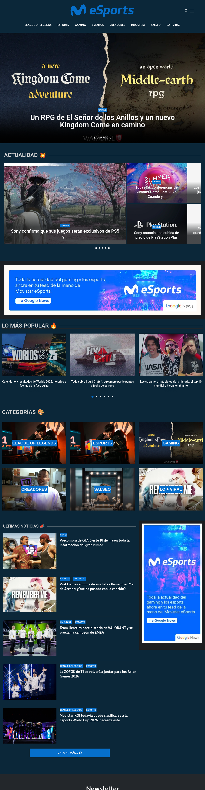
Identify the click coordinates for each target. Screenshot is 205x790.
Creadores (117, 25)
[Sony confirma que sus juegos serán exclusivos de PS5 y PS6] (65, 203)
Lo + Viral (173, 25)
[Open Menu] (192, 11)
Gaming (80, 25)
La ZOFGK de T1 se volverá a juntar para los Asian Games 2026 (98, 676)
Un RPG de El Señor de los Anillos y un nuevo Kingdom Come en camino (102, 121)
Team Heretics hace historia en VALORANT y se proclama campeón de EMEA (96, 630)
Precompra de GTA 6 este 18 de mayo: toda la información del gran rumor (95, 542)
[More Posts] (70, 753)
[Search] (186, 11)
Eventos (98, 25)
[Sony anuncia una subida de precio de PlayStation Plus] (157, 224)
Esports (63, 25)
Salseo (156, 25)
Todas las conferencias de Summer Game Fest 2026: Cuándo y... (157, 192)
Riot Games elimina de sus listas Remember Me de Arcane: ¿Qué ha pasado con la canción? (96, 586)
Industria (138, 25)
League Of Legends (38, 25)
